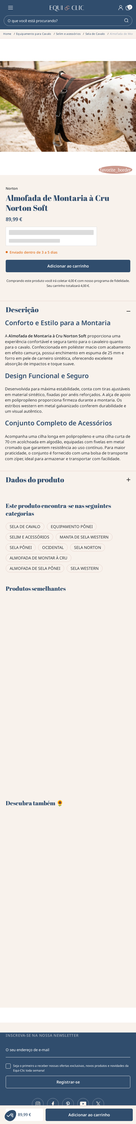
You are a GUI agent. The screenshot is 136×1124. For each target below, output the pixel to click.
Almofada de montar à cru (38, 558)
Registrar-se (68, 1082)
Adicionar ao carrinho (68, 266)
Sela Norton (87, 547)
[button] (10, 1116)
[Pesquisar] (68, 20)
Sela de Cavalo (25, 526)
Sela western (85, 568)
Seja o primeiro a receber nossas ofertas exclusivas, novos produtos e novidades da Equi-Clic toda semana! (71, 1068)
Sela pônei (21, 547)
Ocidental (53, 547)
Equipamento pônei (72, 526)
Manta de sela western (84, 537)
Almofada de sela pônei (35, 568)
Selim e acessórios (29, 537)
